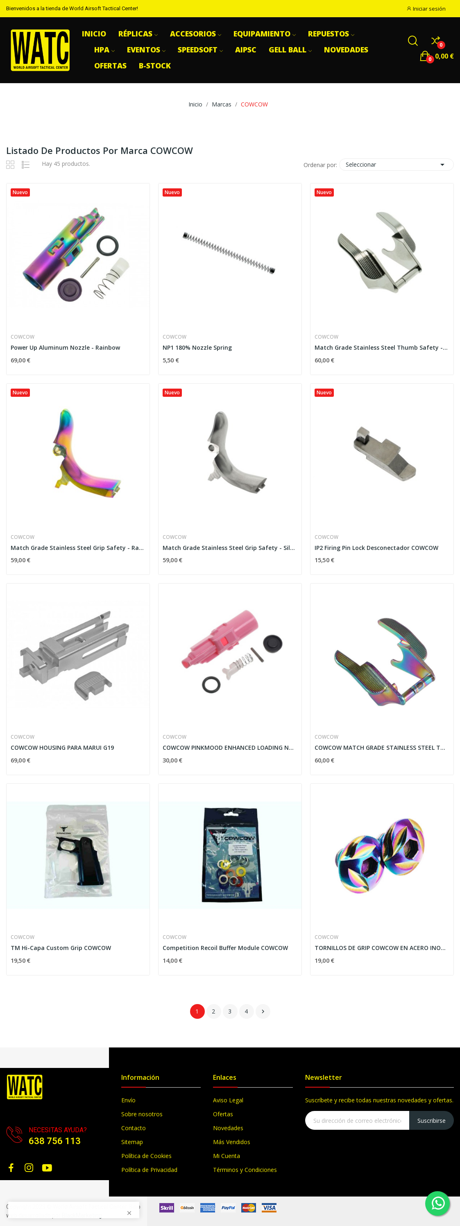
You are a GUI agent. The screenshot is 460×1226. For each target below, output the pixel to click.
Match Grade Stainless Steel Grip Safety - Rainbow (78, 548)
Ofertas (223, 1114)
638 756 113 (55, 1141)
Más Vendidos (231, 1142)
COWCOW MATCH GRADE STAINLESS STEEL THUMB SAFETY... (382, 747)
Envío (128, 1100)
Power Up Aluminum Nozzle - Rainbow (65, 347)
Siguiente (263, 1011)
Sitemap (132, 1142)
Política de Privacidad (149, 1170)
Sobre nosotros (142, 1114)
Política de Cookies (146, 1156)
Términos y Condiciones (245, 1170)
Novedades (228, 1128)
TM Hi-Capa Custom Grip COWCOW (61, 948)
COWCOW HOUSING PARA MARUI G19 (62, 747)
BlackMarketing (82, 1215)
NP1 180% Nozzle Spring (197, 347)
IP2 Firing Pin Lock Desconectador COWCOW (376, 548)
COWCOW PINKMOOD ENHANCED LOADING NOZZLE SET (230, 747)
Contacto (133, 1128)
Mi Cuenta (226, 1156)
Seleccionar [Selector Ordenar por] (396, 165)
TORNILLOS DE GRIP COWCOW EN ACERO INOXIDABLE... (382, 948)
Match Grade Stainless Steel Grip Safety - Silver (230, 548)
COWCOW (22, 337)
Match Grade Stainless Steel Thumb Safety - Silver (382, 347)
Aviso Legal (228, 1100)
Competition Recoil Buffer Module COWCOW (225, 948)
